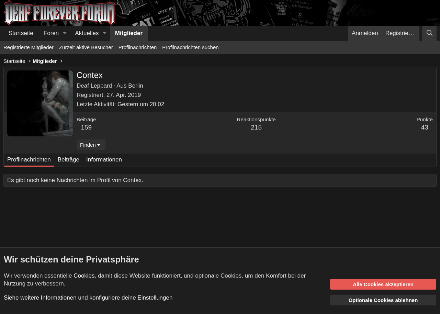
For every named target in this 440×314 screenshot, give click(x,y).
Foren (51, 33)
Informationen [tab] (104, 159)
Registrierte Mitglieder (28, 47)
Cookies (84, 275)
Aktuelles (87, 33)
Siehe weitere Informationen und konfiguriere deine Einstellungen (88, 297)
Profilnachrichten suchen (190, 47)
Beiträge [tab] (68, 159)
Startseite (21, 33)
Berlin (135, 85)
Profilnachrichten (138, 47)
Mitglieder (129, 33)
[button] (64, 33)
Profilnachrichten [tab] (29, 159)
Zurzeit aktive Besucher (86, 47)
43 (424, 127)
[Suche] (429, 33)
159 (86, 127)
